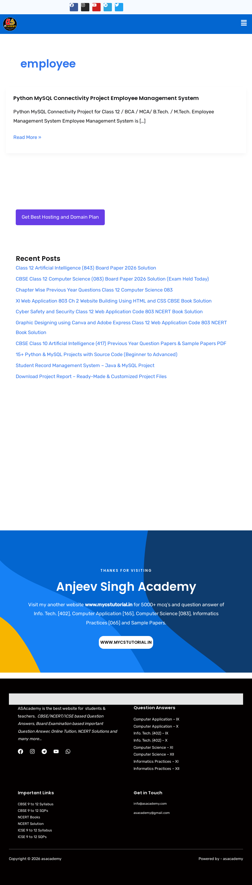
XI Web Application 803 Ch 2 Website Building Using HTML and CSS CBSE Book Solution (114, 301)
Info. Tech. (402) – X (150, 740)
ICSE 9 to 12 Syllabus (35, 830)
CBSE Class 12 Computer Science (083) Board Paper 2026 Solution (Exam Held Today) (112, 279)
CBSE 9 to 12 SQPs (33, 811)
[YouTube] (56, 751)
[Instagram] (32, 751)
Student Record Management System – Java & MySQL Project (85, 365)
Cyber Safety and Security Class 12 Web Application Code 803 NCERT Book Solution (109, 311)
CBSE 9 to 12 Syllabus (35, 804)
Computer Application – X (156, 726)
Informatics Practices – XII (156, 768)
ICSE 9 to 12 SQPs (32, 837)
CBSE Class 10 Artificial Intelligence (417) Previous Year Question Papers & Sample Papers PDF (121, 343)
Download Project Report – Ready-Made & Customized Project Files (91, 376)
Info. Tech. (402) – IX (151, 733)
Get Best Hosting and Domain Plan (60, 217)
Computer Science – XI (153, 747)
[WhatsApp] (68, 751)
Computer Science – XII (154, 754)
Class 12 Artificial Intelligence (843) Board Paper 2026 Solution (86, 268)
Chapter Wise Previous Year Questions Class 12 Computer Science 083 (94, 290)
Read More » (27, 137)
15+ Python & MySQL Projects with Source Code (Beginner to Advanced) (96, 354)
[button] (244, 23)
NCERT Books (29, 817)
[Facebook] (20, 751)
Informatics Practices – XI (156, 761)
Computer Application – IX (156, 719)
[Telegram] (44, 751)
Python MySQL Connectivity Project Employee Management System (106, 98)
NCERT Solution (31, 824)
